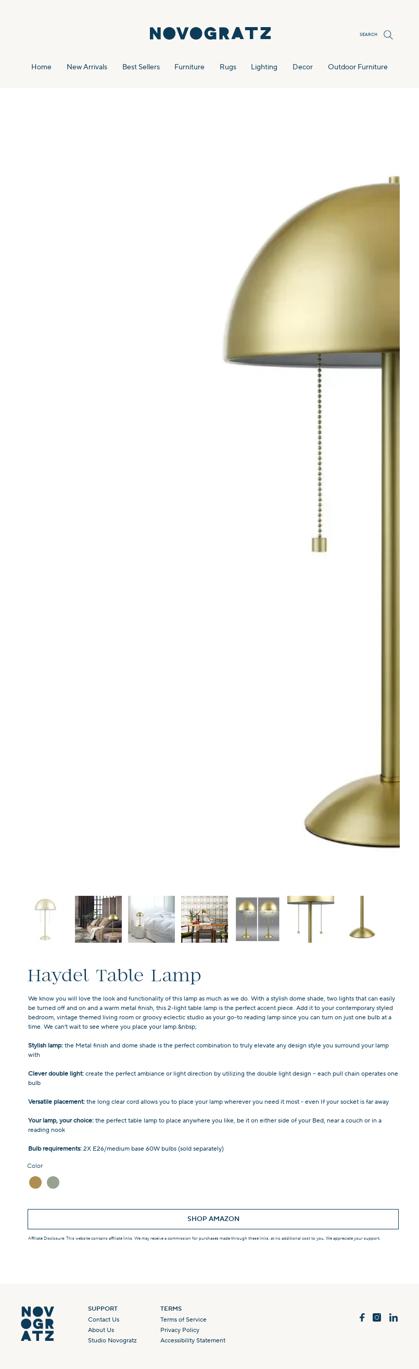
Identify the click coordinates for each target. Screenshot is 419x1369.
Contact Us (103, 1320)
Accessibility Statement (192, 1341)
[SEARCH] (374, 35)
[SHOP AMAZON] (213, 1219)
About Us (101, 1330)
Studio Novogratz (112, 1341)
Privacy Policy (179, 1330)
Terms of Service (183, 1320)
